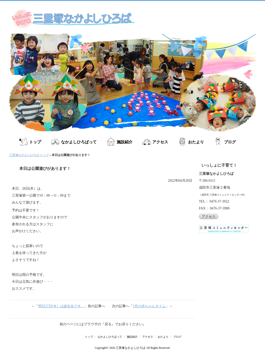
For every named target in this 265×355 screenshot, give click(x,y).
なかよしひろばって (78, 142)
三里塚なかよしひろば (130, 348)
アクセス (160, 142)
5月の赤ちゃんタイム (149, 306)
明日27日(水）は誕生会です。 (61, 306)
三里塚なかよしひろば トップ (29, 155)
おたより (195, 142)
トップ (35, 142)
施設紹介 (124, 142)
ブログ (229, 142)
